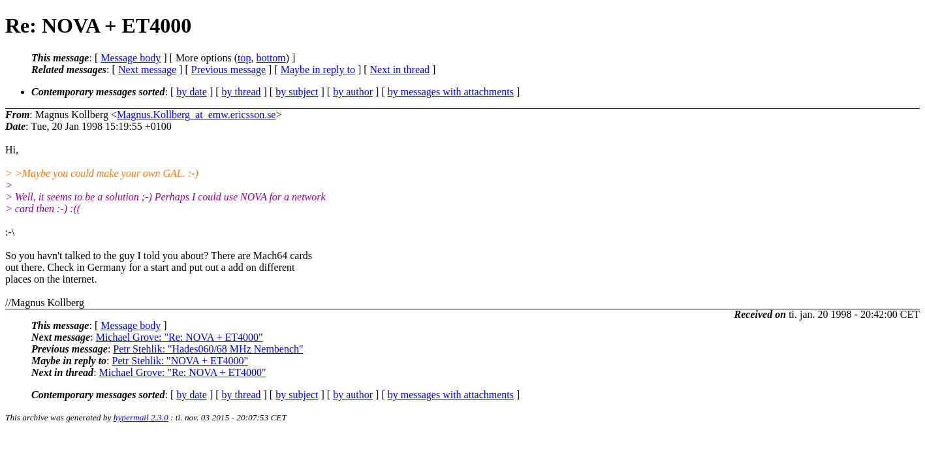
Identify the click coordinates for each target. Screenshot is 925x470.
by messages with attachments (451, 91)
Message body (131, 57)
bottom (270, 57)
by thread (241, 91)
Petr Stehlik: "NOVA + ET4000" (180, 360)
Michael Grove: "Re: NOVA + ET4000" (179, 337)
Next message (147, 69)
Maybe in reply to (318, 69)
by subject (296, 91)
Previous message (228, 69)
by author (353, 91)
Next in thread (400, 69)
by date (191, 91)
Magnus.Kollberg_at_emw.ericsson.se (196, 114)
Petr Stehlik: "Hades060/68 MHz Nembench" (208, 348)
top (244, 57)
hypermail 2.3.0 (141, 417)
